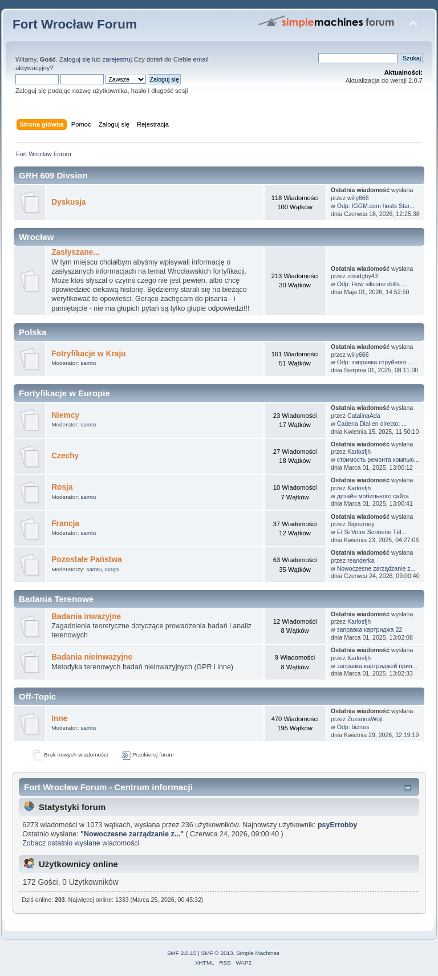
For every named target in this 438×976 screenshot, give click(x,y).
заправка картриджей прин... (377, 665)
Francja (65, 523)
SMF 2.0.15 (182, 953)
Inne (59, 718)
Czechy (65, 456)
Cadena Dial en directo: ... (372, 423)
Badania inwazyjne (86, 616)
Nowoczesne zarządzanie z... (376, 568)
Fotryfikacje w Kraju (88, 353)
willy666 (358, 197)
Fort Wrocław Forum (75, 24)
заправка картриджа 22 (370, 629)
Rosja (61, 487)
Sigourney (361, 523)
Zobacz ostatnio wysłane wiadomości (80, 843)
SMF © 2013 (217, 953)
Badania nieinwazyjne (91, 657)
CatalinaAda (363, 415)
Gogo (112, 569)
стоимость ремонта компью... (378, 459)
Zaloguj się (74, 59)
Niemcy (65, 415)
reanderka (361, 560)
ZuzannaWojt (365, 718)
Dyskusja (68, 202)
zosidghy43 (362, 276)
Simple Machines (257, 953)
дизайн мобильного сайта (373, 496)
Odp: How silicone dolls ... (372, 283)
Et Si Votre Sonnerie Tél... (372, 531)
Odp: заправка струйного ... (375, 362)
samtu (88, 363)
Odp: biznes (353, 726)
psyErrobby (337, 825)
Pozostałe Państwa (86, 559)
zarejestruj (117, 59)
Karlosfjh (359, 451)
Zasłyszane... (75, 252)
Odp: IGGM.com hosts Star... (376, 205)
